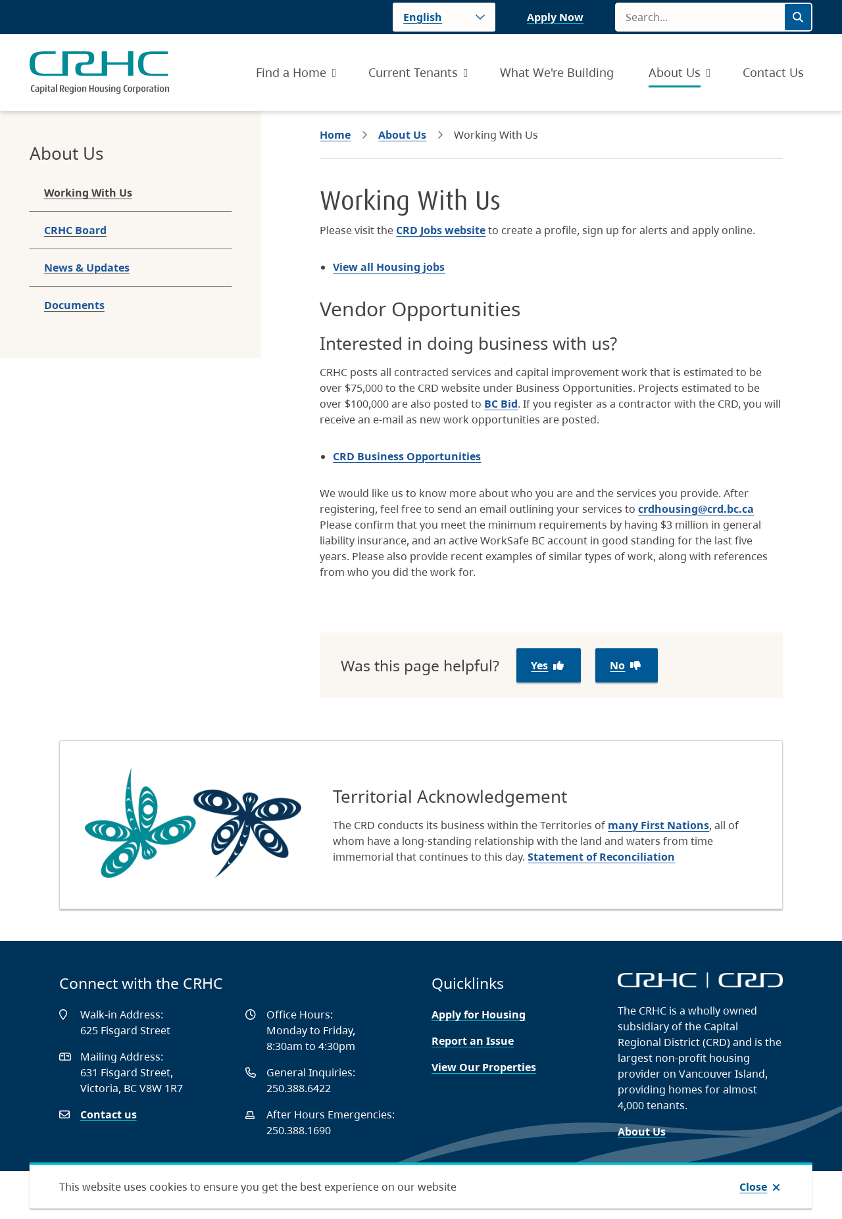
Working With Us (88, 192)
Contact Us (773, 72)
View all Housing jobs (389, 267)
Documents (74, 305)
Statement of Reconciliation (601, 856)
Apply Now (555, 17)
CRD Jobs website (440, 230)
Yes (539, 665)
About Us (675, 72)
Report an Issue (473, 1041)
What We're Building (557, 72)
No (617, 665)
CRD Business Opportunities (407, 456)
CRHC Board (75, 230)
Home (335, 135)
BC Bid (501, 403)
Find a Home (291, 72)
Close (753, 1187)
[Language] (444, 17)
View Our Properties (484, 1067)
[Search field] (699, 17)
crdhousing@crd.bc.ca (696, 509)
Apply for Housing (479, 1014)
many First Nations (658, 825)
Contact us (108, 1114)
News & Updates (87, 267)
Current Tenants (413, 72)
